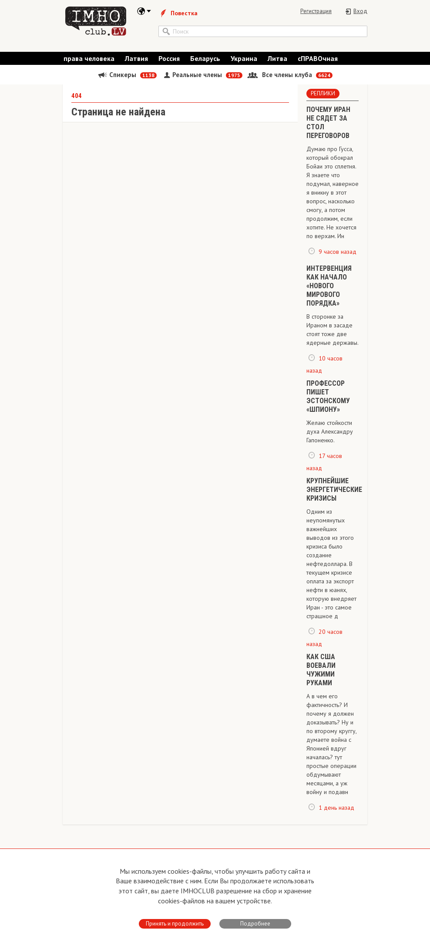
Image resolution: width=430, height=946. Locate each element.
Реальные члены (202, 79)
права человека (89, 62)
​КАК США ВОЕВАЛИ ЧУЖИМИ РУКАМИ (321, 678)
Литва (277, 62)
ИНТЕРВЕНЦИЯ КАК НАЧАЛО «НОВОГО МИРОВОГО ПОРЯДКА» (329, 294)
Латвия (136, 62)
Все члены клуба (290, 79)
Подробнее (255, 923)
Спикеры (127, 79)
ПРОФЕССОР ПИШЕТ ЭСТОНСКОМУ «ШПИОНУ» (328, 405)
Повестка (178, 13)
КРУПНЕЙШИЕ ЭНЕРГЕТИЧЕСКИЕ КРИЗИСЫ (334, 498)
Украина (244, 62)
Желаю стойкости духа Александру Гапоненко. (329, 440)
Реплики (323, 102)
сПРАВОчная (318, 62)
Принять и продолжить (175, 923)
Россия (169, 62)
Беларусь (205, 62)
